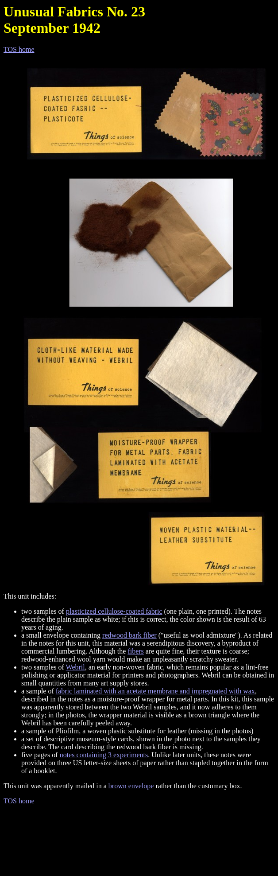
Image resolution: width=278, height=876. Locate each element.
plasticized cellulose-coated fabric (114, 611)
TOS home (19, 49)
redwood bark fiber (129, 635)
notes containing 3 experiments (104, 755)
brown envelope (131, 786)
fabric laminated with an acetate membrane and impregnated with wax (155, 691)
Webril (75, 667)
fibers (135, 651)
